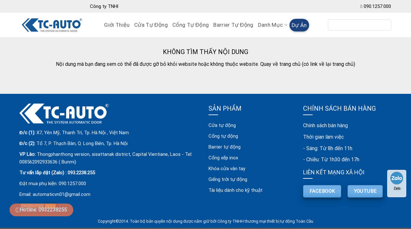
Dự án (299, 25)
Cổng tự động (223, 136)
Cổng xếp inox (223, 158)
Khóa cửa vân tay (227, 168)
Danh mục (272, 25)
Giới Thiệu (116, 25)
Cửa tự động (222, 125)
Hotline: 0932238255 (43, 210)
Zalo (396, 181)
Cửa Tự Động (151, 25)
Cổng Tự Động (190, 25)
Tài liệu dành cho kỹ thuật (235, 190)
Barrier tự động (224, 147)
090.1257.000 (377, 6)
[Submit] (384, 25)
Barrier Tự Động (233, 25)
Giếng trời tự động (228, 179)
